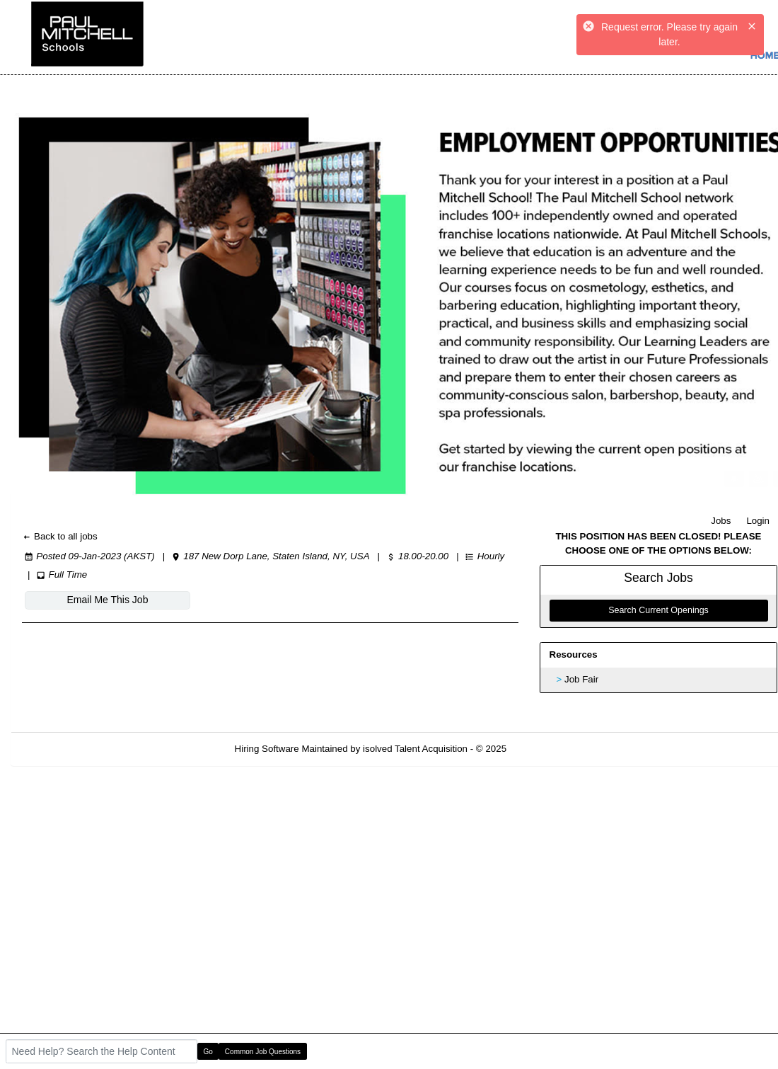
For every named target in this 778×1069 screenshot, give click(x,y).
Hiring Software (267, 748)
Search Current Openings (658, 610)
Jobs (721, 520)
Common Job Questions (263, 1052)
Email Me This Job (108, 599)
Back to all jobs (60, 536)
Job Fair (581, 679)
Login (758, 520)
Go (208, 1052)
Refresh (548, 748)
